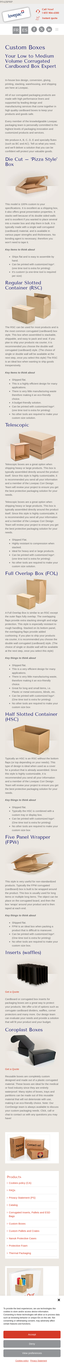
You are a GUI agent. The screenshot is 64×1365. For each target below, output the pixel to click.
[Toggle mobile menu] (57, 29)
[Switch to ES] (24, 30)
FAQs (12, 1190)
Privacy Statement (38, 1361)
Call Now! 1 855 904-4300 (50, 11)
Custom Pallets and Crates (24, 1230)
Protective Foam (18, 1245)
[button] (59, 1300)
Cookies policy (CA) (20, 1182)
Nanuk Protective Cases (22, 1238)
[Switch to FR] (16, 30)
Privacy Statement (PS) (22, 1197)
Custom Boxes (17, 1223)
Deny (32, 1343)
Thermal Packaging (20, 1253)
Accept (32, 1334)
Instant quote (49, 18)
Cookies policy (22, 1361)
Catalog (13, 1205)
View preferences (32, 1353)
